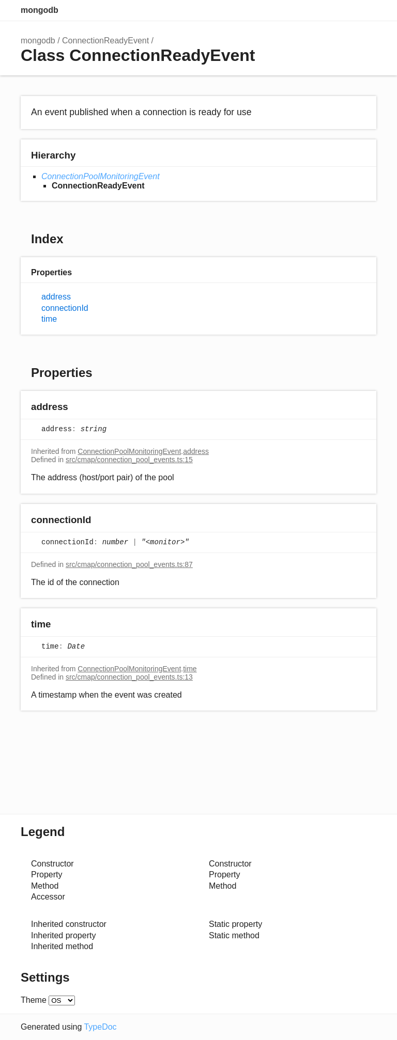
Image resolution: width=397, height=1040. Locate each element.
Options (345, 10)
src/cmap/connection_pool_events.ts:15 (129, 459)
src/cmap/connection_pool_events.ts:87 (129, 564)
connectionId (64, 308)
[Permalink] (78, 407)
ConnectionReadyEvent (105, 40)
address (56, 296)
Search (324, 10)
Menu (366, 10)
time (49, 318)
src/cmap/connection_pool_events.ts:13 (129, 677)
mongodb (39, 10)
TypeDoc (100, 1026)
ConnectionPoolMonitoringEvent (100, 176)
